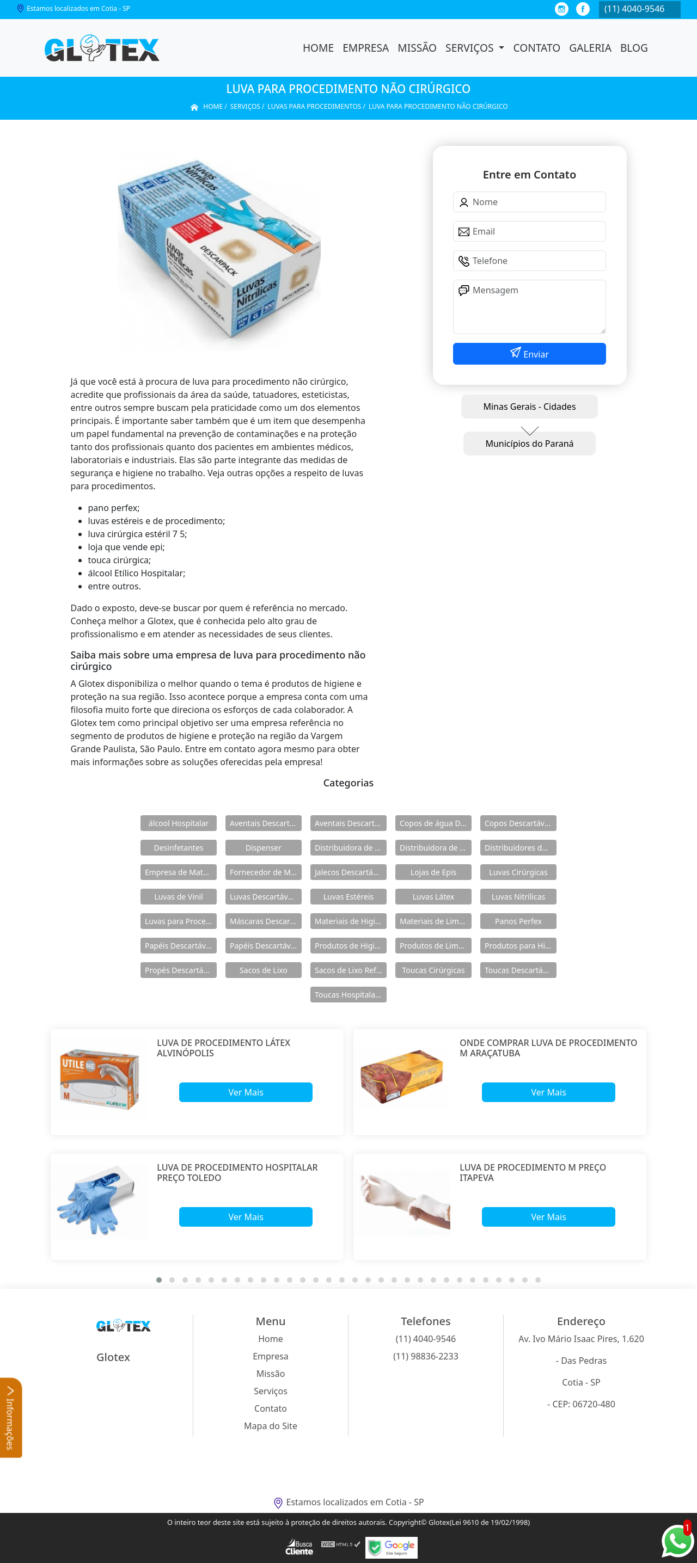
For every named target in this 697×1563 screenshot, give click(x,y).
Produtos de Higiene (351, 945)
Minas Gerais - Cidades (529, 407)
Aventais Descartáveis (266, 823)
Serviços (470, 47)
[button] (159, 1280)
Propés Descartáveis (181, 970)
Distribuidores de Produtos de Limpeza (521, 847)
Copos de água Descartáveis (436, 823)
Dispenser (264, 847)
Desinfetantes (178, 847)
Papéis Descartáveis (180, 945)
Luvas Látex (434, 896)
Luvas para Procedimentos (181, 921)
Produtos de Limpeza (436, 945)
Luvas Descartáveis (264, 896)
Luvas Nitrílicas (519, 896)
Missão (417, 47)
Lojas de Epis (433, 872)
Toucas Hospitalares (350, 994)
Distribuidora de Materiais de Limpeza (351, 847)
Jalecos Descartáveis (351, 872)
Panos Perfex (518, 921)
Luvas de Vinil (178, 896)
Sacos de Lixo (264, 970)
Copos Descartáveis (519, 823)
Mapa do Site (270, 1426)
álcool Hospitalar (179, 823)
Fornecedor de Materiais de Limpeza (266, 872)
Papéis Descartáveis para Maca (266, 945)
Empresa (366, 47)
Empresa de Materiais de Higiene (181, 872)
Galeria (590, 47)
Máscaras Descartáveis (266, 921)
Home (318, 47)
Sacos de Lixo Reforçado (351, 970)
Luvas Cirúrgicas (518, 872)
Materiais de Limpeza (436, 921)
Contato (536, 47)
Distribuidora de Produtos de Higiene (436, 847)
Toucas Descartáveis (521, 970)
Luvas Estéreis (348, 896)
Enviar (535, 354)
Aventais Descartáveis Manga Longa (351, 823)
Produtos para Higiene (521, 945)
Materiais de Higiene (351, 921)
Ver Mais (245, 1092)
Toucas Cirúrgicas (433, 970)
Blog (634, 47)
